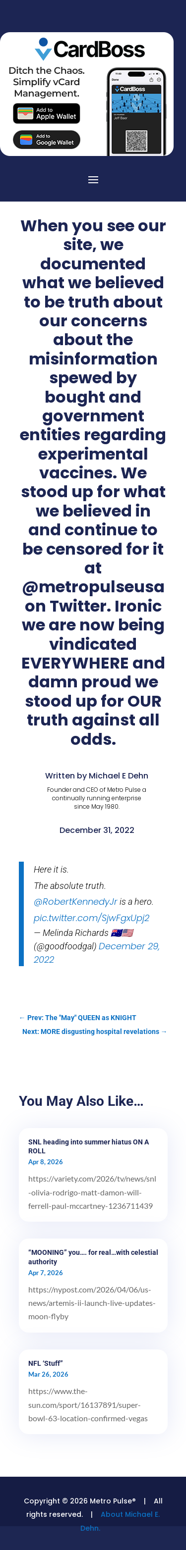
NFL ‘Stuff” (45, 1363)
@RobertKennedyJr (76, 901)
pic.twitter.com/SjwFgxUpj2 (91, 918)
